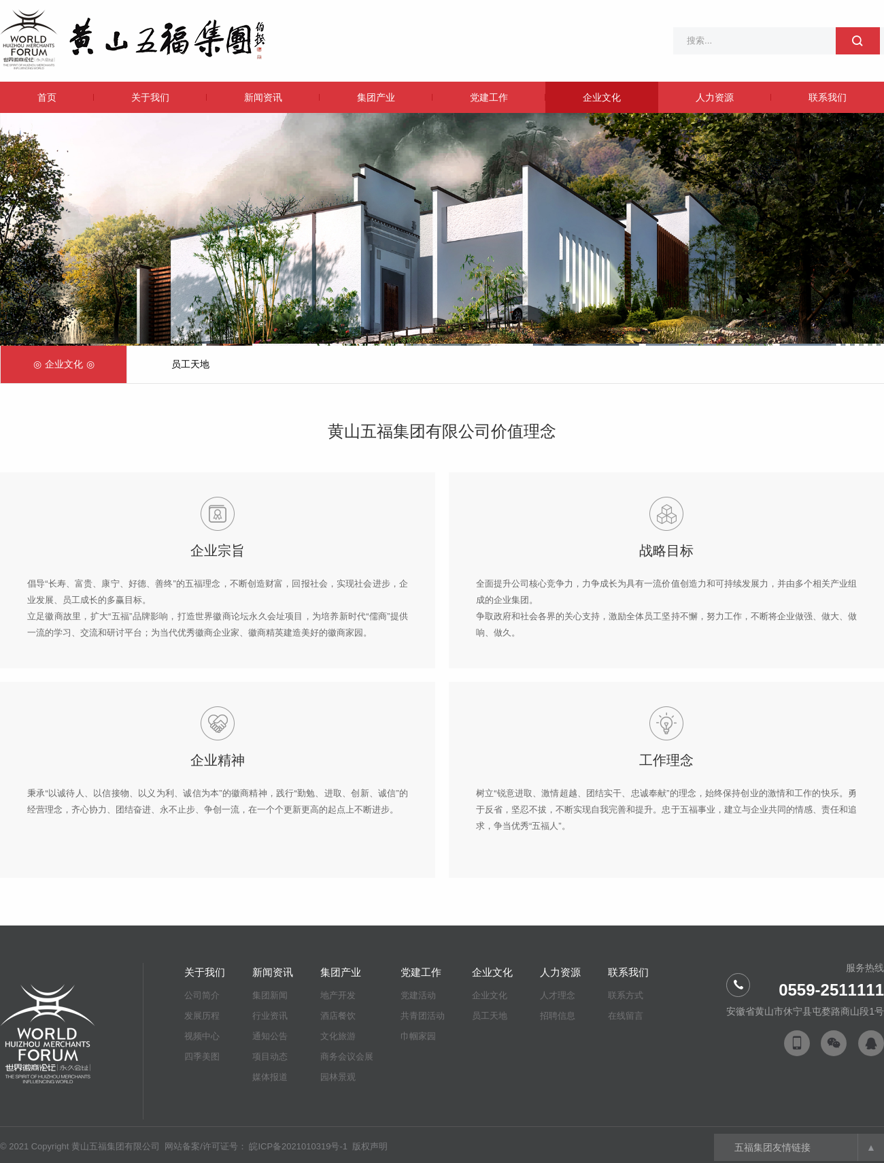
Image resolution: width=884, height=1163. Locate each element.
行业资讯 (270, 1016)
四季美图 (202, 1056)
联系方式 (625, 995)
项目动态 (270, 1056)
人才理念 (557, 995)
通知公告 (270, 1036)
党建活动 (418, 995)
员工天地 (190, 364)
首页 (46, 97)
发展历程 (202, 1016)
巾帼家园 (418, 1036)
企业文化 (602, 97)
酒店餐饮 (338, 1016)
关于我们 (150, 97)
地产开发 (338, 995)
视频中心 (202, 1036)
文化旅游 (338, 1036)
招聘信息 (557, 1016)
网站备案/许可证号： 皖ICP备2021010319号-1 (257, 1146)
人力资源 (715, 97)
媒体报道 (270, 1077)
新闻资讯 (263, 97)
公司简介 (202, 995)
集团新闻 (270, 995)
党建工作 (489, 97)
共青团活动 (423, 1016)
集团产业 (376, 97)
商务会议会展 (346, 1056)
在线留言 (625, 1016)
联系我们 (828, 97)
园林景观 (338, 1077)
